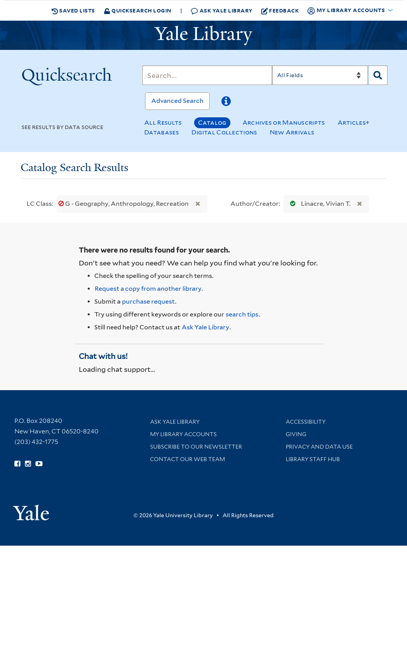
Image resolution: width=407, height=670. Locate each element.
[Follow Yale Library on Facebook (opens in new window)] (17, 463)
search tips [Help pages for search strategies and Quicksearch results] (242, 314)
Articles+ (354, 122)
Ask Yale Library (222, 11)
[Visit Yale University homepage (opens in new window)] (31, 510)
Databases (161, 132)
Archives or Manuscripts (283, 122)
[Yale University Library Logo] (203, 35)
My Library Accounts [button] (346, 10)
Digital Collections (224, 132)
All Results (163, 122)
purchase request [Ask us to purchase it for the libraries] (148, 301)
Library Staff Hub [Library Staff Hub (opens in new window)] (313, 459)
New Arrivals (292, 132)
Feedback (280, 10)
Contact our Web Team (187, 459)
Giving (296, 434)
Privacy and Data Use (319, 447)
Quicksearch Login (138, 10)
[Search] (207, 75)
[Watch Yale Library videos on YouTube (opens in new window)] (38, 463)
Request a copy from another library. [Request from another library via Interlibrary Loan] (149, 288)
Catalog (212, 122)
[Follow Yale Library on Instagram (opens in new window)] (28, 463)
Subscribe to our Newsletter (196, 447)
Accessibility (306, 422)
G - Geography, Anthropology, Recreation (124, 203)
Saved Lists (73, 10)
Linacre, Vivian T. (318, 203)
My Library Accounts (183, 434)
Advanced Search (177, 100)
